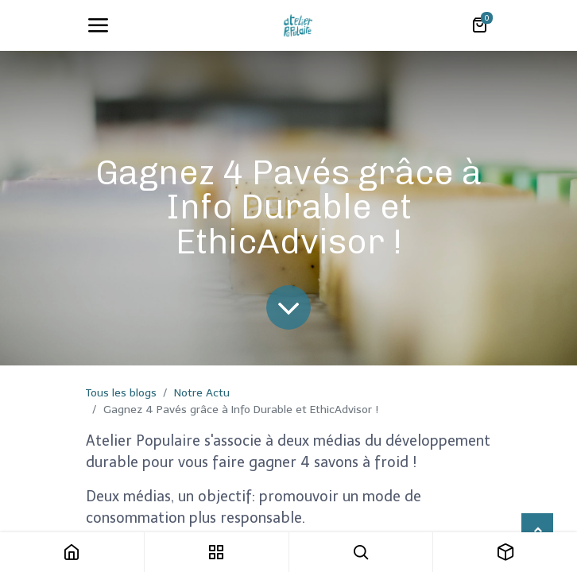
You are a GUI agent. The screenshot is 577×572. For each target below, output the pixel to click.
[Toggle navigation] (98, 25)
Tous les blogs (121, 393)
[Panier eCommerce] (479, 25)
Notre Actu (202, 393)
